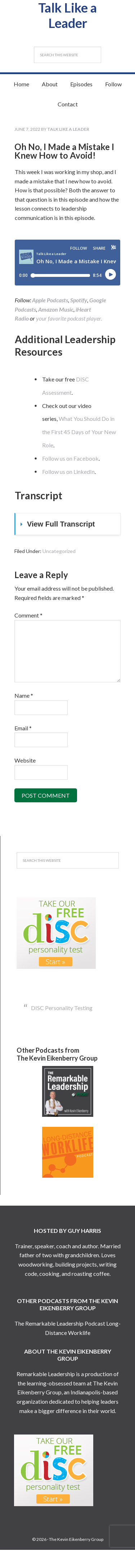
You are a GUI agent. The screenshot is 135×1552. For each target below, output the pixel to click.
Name (23, 697)
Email (23, 730)
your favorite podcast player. (69, 320)
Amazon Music (55, 311)
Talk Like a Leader (67, 16)
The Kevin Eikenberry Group (76, 1541)
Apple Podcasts (50, 302)
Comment (28, 617)
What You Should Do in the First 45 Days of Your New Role (79, 434)
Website (25, 762)
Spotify (78, 302)
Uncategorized (59, 553)
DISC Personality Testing (62, 1009)
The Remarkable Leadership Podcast (59, 1325)
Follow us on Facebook (70, 460)
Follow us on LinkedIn (68, 473)
